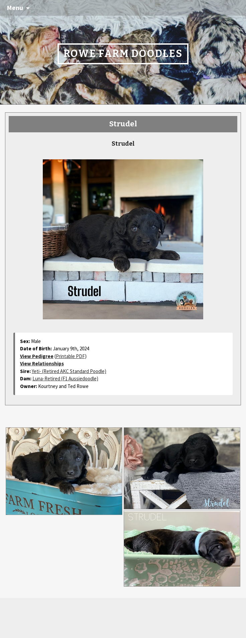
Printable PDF (70, 356)
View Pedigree (36, 356)
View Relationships (42, 363)
